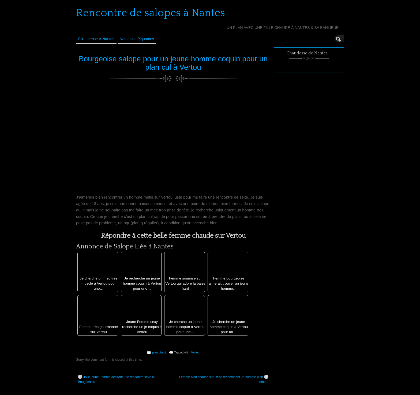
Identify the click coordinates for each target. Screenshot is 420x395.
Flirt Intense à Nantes (96, 39)
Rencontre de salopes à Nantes (150, 13)
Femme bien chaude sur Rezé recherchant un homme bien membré (224, 379)
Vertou (195, 352)
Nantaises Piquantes (137, 39)
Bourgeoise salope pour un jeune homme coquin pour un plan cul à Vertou (173, 63)
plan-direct (159, 352)
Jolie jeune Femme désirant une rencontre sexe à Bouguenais (116, 379)
